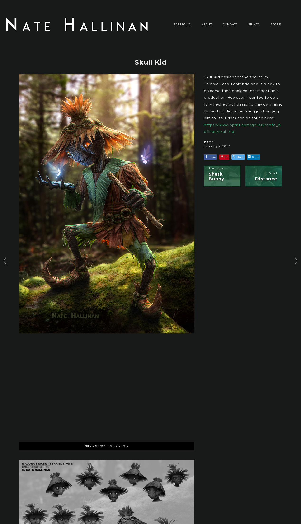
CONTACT (230, 24)
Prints (254, 24)
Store (276, 24)
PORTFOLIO (181, 24)
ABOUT (206, 24)
